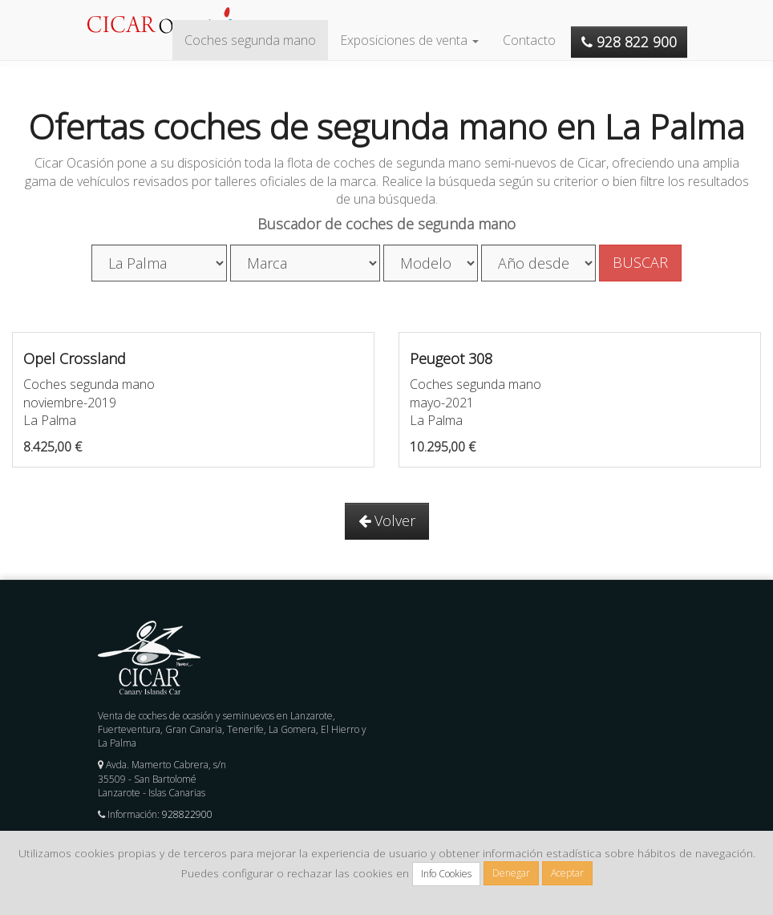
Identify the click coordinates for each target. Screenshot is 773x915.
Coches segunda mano (250, 40)
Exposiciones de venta (409, 40)
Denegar (511, 873)
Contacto (529, 40)
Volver (386, 520)
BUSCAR (640, 262)
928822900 (187, 814)
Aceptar (567, 873)
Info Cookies (446, 874)
